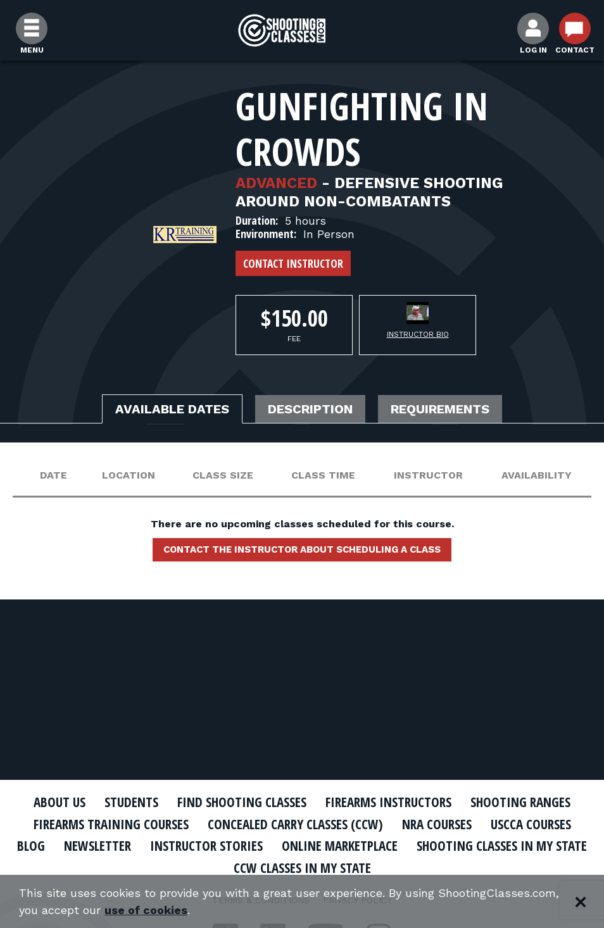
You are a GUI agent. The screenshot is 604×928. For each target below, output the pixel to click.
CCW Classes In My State (302, 868)
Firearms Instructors (388, 802)
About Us (59, 802)
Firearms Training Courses (111, 824)
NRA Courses (437, 824)
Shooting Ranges (520, 802)
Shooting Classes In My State (502, 846)
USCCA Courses (531, 824)
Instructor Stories (206, 846)
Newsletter (97, 846)
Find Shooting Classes (241, 802)
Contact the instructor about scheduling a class (302, 549)
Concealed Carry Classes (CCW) (295, 824)
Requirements (440, 409)
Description (310, 409)
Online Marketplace (340, 846)
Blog (31, 846)
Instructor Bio (418, 334)
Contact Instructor (293, 263)
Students (131, 802)
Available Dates (172, 409)
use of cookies (145, 910)
